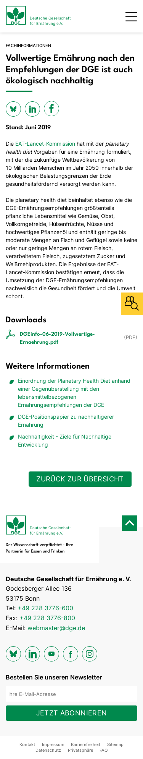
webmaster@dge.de (56, 628)
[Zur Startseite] (38, 16)
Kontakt (27, 744)
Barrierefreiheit (85, 744)
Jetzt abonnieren (71, 713)
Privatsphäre (80, 750)
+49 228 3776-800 (47, 618)
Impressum (53, 744)
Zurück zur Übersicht (80, 479)
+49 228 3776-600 (45, 608)
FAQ (104, 750)
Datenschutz (48, 750)
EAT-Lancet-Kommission (45, 143)
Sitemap (115, 744)
